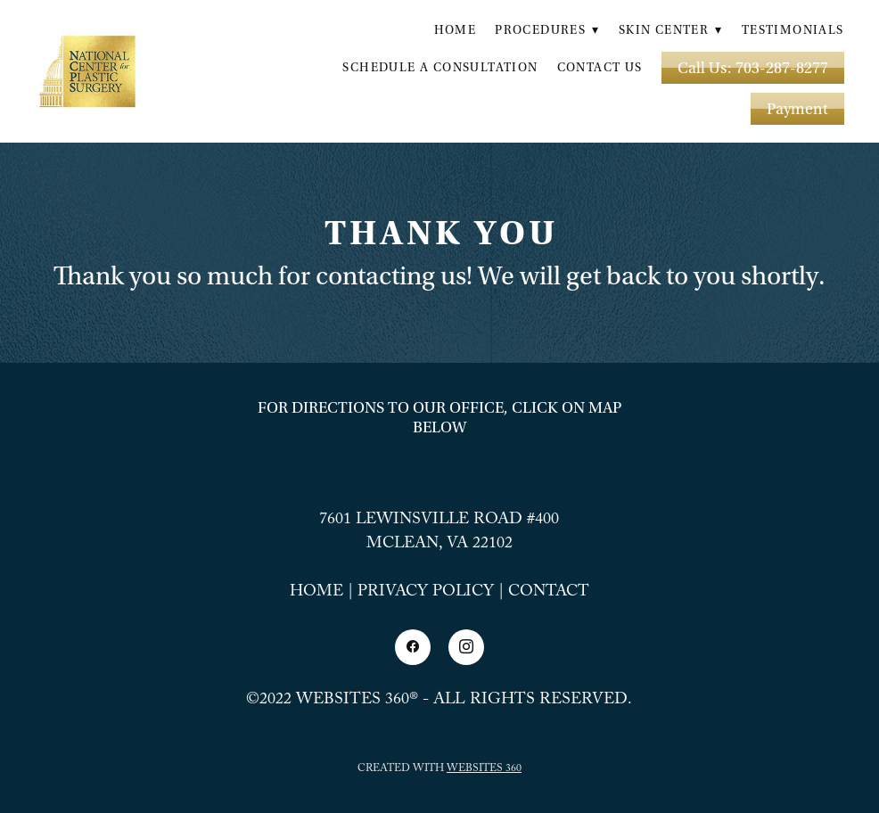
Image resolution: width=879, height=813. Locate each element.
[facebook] (413, 647)
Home (455, 30)
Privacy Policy (425, 593)
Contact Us (600, 68)
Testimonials (793, 30)
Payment (797, 109)
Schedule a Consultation (440, 68)
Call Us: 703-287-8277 (753, 68)
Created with (439, 769)
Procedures (547, 30)
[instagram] (466, 647)
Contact (548, 593)
